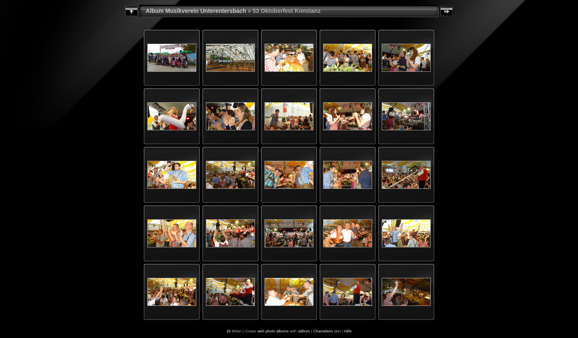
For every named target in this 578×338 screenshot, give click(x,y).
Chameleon (323, 331)
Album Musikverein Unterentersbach (196, 11)
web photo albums (273, 331)
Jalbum (303, 331)
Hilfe (348, 331)
